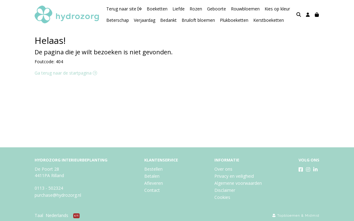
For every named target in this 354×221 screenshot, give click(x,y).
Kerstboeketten (268, 20)
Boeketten (157, 9)
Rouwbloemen (245, 9)
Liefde (178, 9)
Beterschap (117, 20)
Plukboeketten (234, 20)
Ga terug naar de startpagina (66, 73)
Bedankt (168, 20)
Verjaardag (144, 20)
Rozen (196, 9)
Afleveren (153, 183)
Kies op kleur (277, 9)
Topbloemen (288, 216)
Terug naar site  (124, 9)
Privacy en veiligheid (234, 176)
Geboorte (216, 9)
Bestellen (153, 169)
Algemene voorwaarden (238, 183)
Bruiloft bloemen (198, 20)
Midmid (312, 216)
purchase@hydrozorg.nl (58, 195)
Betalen (152, 176)
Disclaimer (224, 190)
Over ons (223, 169)
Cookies (222, 197)
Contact (152, 190)
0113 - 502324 (49, 188)
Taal (39, 215)
